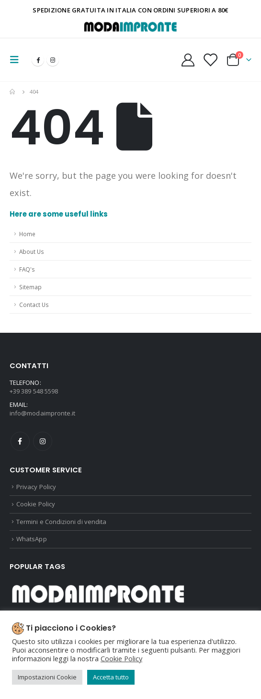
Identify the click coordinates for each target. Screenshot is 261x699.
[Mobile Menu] (17, 60)
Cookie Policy (35, 504)
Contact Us (34, 304)
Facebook (20, 441)
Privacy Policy (36, 486)
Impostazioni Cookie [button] (47, 677)
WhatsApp (31, 539)
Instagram (42, 441)
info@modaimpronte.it (42, 413)
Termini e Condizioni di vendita (61, 521)
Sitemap (30, 287)
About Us (31, 251)
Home (27, 234)
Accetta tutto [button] (111, 677)
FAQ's (27, 269)
